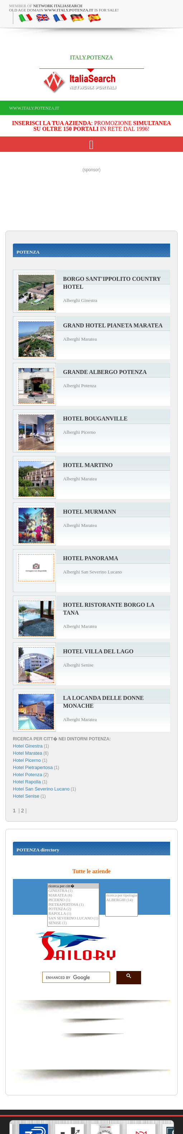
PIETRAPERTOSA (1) (73, 905)
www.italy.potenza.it (34, 108)
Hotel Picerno (27, 760)
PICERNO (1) (73, 900)
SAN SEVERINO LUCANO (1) (73, 918)
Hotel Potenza (27, 774)
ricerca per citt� (73, 886)
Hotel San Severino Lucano (41, 789)
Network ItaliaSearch (57, 6)
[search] (74, 977)
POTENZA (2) (73, 909)
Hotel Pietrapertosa (33, 767)
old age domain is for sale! (64, 10)
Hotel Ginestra (28, 746)
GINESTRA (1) (73, 891)
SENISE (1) (73, 923)
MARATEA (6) (73, 895)
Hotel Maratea (27, 753)
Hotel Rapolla (27, 781)
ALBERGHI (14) (122, 900)
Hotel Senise (26, 796)
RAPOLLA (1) (73, 914)
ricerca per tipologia (122, 895)
